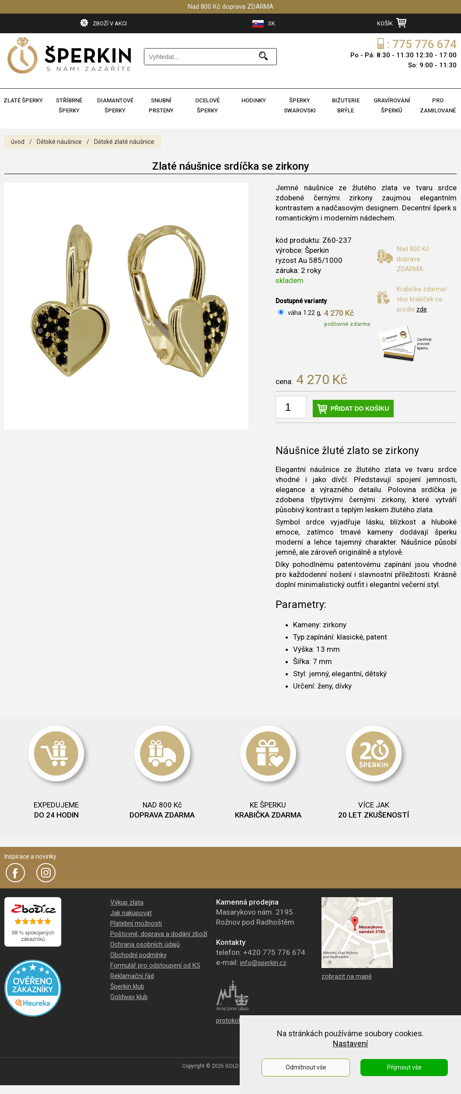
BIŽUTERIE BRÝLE (346, 105)
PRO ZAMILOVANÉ (438, 105)
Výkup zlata (126, 902)
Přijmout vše (404, 1067)
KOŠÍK (391, 23)
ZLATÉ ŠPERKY (23, 100)
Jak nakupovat (131, 913)
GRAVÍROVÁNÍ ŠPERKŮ (392, 105)
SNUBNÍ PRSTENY (161, 105)
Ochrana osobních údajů (145, 944)
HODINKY (253, 100)
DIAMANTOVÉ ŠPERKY (115, 105)
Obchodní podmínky (138, 955)
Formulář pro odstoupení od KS (155, 965)
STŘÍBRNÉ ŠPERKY (69, 105)
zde (421, 309)
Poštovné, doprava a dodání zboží (158, 934)
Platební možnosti (136, 923)
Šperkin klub (127, 986)
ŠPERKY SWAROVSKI (300, 105)
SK (263, 24)
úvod (17, 141)
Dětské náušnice (59, 141)
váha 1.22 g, (304, 313)
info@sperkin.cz (263, 963)
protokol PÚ (233, 1020)
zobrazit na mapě (346, 976)
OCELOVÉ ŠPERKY (207, 105)
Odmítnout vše (306, 1067)
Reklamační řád (132, 976)
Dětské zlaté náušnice (124, 141)
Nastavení (350, 1043)
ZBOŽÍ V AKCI (103, 23)
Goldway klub (129, 997)
